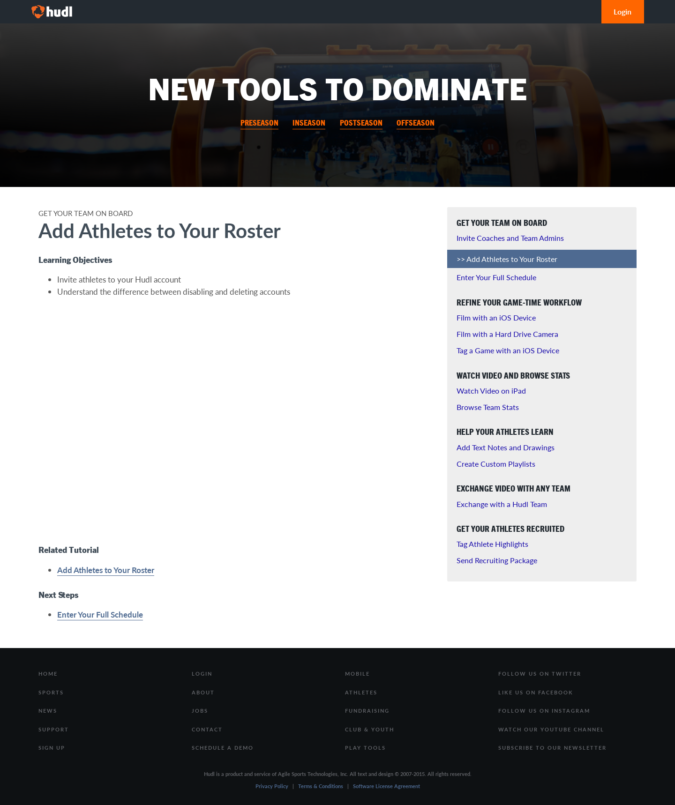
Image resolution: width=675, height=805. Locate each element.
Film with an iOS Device (496, 317)
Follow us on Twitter (539, 673)
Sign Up (51, 747)
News (47, 710)
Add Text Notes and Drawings (506, 447)
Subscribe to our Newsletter (552, 747)
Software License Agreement (386, 786)
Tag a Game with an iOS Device (508, 350)
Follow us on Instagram (544, 710)
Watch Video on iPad (491, 390)
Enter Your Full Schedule (100, 614)
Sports (51, 692)
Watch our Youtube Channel (551, 729)
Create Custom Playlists (496, 463)
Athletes (361, 692)
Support (53, 729)
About (203, 692)
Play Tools (365, 747)
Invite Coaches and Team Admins (510, 237)
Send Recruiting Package (497, 560)
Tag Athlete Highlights (492, 543)
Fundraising (367, 710)
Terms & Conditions (320, 786)
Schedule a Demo (223, 747)
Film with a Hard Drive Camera (507, 333)
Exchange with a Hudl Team (502, 503)
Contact (207, 729)
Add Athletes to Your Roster (105, 569)
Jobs (200, 710)
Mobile (357, 673)
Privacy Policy (271, 786)
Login (622, 11)
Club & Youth (369, 729)
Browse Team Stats (488, 406)
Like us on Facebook (535, 692)
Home (48, 673)
